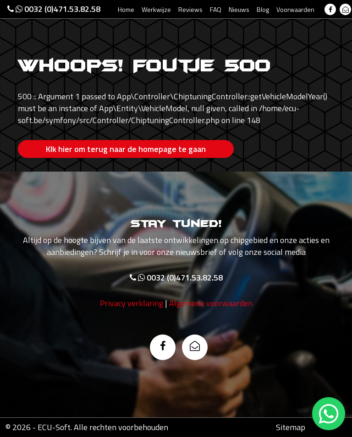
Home (126, 9)
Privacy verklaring (131, 303)
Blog (263, 9)
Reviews (190, 9)
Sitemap (290, 427)
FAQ (215, 9)
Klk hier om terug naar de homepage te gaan (126, 149)
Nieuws (239, 9)
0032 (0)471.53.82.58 (53, 9)
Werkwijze (156, 9)
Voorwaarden (295, 9)
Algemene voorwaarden (211, 303)
